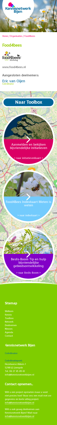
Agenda (9, 332)
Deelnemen (11, 325)
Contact (9, 335)
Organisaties (16, 36)
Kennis (8, 314)
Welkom (9, 311)
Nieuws (9, 328)
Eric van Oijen (13, 81)
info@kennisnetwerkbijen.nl (19, 374)
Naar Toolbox (28, 102)
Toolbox (9, 318)
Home (5, 36)
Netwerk (9, 321)
